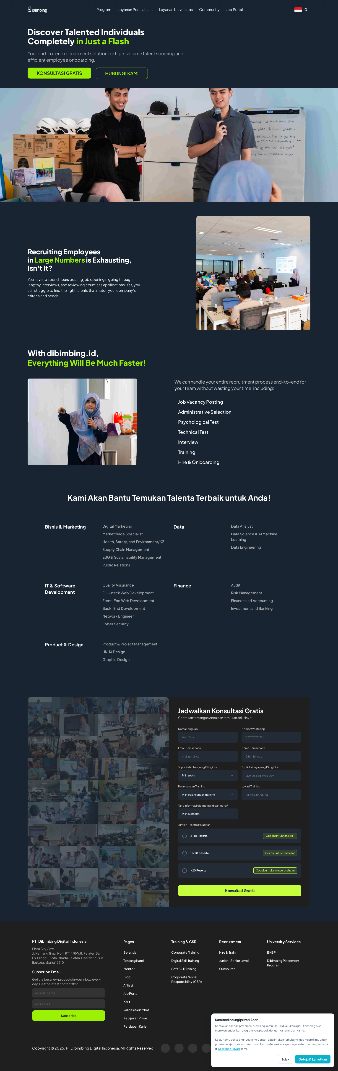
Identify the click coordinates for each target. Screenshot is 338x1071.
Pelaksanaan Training (191, 786)
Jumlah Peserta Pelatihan (194, 824)
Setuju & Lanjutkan (313, 1059)
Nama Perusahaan (253, 748)
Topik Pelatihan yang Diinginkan (198, 767)
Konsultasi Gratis (59, 73)
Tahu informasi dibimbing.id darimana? (203, 805)
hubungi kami (121, 73)
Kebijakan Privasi (229, 1048)
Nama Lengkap (188, 729)
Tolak (285, 1059)
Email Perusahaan (189, 748)
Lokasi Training (251, 786)
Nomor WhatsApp (253, 729)
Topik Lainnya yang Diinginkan (261, 767)
